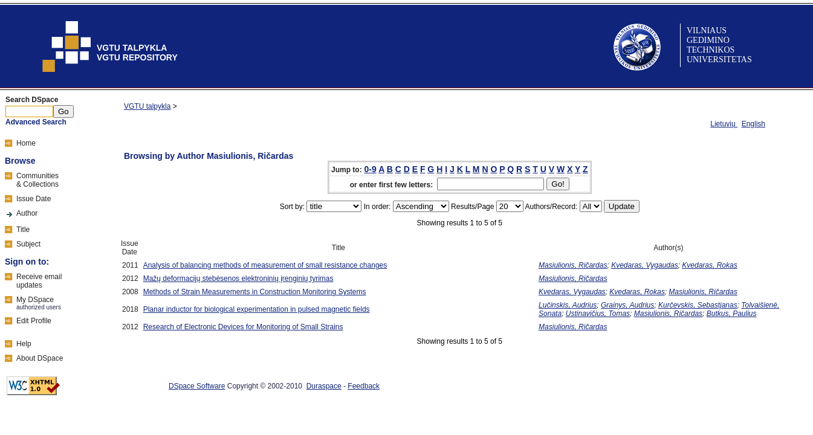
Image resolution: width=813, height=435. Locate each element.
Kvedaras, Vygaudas (644, 265)
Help (23, 344)
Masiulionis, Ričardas (573, 265)
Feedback (364, 386)
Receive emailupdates (39, 280)
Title (23, 229)
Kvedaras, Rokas (709, 265)
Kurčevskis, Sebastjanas (697, 305)
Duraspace (324, 386)
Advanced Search (35, 122)
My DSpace (35, 299)
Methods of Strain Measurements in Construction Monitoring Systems (254, 292)
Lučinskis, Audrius (568, 305)
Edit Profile (33, 321)
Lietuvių (723, 124)
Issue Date (33, 199)
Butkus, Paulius (732, 313)
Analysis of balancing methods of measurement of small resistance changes (265, 265)
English (753, 124)
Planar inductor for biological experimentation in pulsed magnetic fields (256, 309)
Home (26, 143)
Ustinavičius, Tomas (598, 313)
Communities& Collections (37, 180)
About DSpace (39, 358)
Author (26, 213)
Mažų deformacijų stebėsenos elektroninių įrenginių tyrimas (238, 278)
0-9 (370, 169)
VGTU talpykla (147, 106)
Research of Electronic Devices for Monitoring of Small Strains (243, 327)
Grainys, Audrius (627, 305)
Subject (28, 244)
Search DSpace (31, 99)
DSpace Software (197, 386)
